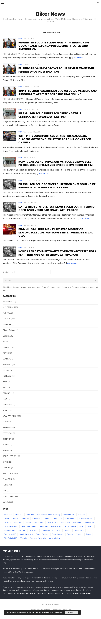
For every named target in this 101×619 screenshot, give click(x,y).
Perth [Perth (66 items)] (58, 534)
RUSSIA (6, 448)
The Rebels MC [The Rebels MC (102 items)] (10, 542)
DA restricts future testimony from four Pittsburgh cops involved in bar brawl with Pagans (57, 208)
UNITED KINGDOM (10, 500)
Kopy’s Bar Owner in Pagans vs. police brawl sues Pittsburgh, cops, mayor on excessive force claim (55, 163)
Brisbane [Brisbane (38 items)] (81, 518)
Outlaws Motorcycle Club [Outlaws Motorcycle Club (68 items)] (14, 534)
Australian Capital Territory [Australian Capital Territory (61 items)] (48, 518)
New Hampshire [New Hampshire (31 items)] (10, 530)
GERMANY (7, 368)
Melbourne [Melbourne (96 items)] (65, 526)
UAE (4, 494)
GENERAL (7, 362)
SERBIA (6, 454)
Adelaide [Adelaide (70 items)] (8, 518)
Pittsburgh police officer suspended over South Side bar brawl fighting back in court (56, 185)
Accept (71, 612)
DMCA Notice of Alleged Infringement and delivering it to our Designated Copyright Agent (53, 597)
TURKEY (6, 488)
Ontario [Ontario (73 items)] (90, 530)
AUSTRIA (7, 316)
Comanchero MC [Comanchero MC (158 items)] (86, 522)
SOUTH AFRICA (9, 460)
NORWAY (7, 425)
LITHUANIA (7, 408)
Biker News (50, 14)
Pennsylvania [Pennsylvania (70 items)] (47, 534)
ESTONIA (7, 339)
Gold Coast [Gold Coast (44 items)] (38, 526)
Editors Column (9, 334)
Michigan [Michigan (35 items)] (77, 526)
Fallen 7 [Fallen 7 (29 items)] (7, 526)
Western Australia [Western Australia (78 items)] (38, 542)
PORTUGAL (7, 437)
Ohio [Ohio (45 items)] (81, 530)
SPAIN (5, 465)
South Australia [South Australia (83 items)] (26, 538)
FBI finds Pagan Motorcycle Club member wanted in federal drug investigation (56, 69)
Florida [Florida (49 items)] (28, 526)
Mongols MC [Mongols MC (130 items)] (89, 526)
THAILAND (7, 483)
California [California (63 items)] (25, 522)
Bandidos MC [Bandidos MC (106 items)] (69, 518)
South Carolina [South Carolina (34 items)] (42, 538)
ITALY (5, 402)
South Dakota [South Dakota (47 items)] (58, 538)
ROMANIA (7, 442)
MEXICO (6, 414)
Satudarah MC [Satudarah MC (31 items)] (10, 538)
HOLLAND (7, 379)
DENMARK (7, 328)
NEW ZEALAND (9, 419)
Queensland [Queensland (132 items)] (79, 534)
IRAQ (5, 391)
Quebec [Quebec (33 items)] (67, 534)
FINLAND (6, 351)
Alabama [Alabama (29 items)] (18, 518)
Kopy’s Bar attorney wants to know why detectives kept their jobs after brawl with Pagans (57, 256)
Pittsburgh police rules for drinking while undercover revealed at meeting (49, 115)
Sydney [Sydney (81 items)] (79, 538)
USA (20, 39)
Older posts (10, 276)
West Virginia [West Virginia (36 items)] (54, 542)
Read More (78, 58)
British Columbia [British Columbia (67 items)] (11, 522)
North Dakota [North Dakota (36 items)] (70, 530)
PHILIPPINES (8, 431)
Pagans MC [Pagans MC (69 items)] (33, 534)
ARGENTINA (8, 305)
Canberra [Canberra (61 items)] (36, 522)
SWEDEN (7, 471)
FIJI (4, 345)
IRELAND (6, 397)
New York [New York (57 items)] (44, 530)
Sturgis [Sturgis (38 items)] (70, 538)
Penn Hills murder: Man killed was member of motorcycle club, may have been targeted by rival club (55, 236)
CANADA (6, 322)
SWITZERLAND (9, 477)
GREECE (6, 374)
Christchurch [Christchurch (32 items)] (70, 522)
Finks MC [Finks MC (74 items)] (18, 526)
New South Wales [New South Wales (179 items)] (28, 530)
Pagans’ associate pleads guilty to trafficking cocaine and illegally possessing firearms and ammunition (53, 46)
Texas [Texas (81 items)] (88, 538)
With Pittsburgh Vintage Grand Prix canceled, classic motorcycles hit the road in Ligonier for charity (54, 139)
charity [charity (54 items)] (46, 522)
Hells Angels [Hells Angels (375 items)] (52, 526)
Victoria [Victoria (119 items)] (23, 542)
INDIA (5, 385)
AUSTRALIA (8, 311)
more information (56, 612)
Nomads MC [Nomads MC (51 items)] (56, 530)
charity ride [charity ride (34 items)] (57, 522)
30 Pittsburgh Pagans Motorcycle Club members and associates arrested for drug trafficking (57, 92)
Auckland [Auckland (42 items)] (30, 518)
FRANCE (6, 357)
